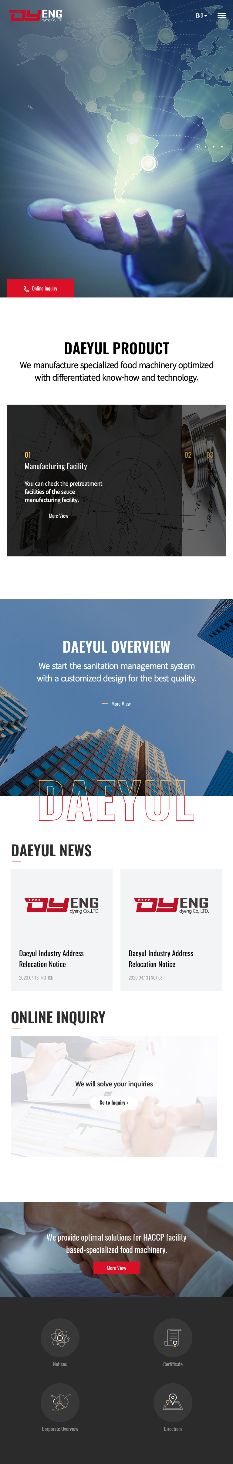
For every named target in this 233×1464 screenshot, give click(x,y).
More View (58, 518)
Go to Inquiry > (114, 1107)
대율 (35, 16)
